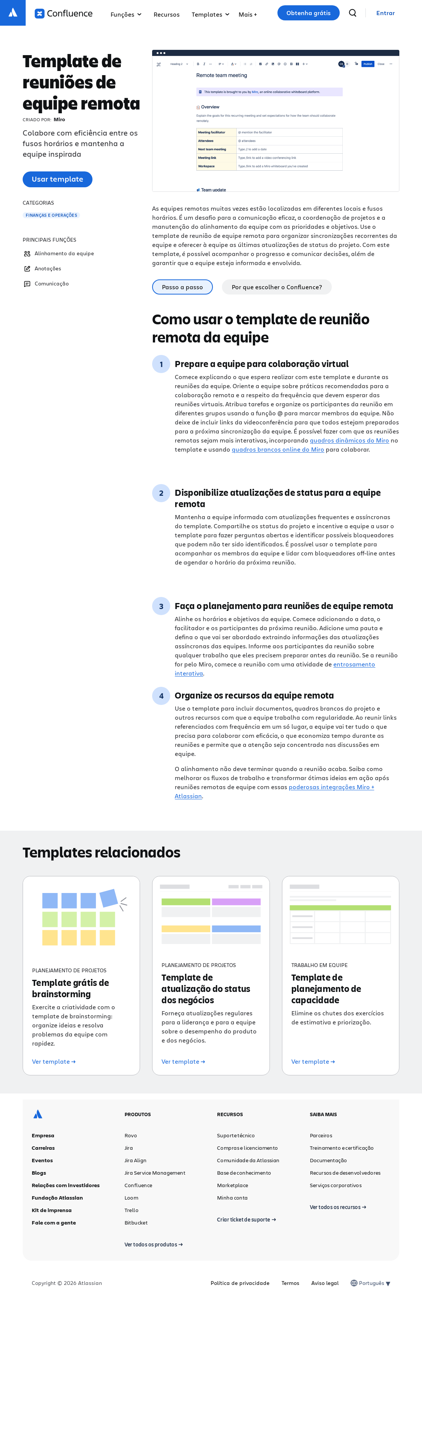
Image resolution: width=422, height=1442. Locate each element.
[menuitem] (248, 13)
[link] (385, 13)
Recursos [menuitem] (167, 14)
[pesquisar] (352, 13)
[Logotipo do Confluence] (63, 14)
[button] (248, 12)
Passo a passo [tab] (182, 287)
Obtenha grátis (308, 13)
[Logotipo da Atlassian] (12, 12)
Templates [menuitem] (210, 14)
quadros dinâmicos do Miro (349, 440)
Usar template (57, 179)
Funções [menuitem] (126, 14)
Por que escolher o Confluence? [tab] (277, 287)
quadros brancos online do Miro (278, 449)
